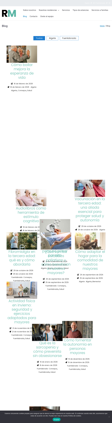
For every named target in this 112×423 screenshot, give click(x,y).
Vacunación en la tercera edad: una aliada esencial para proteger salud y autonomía (90, 200)
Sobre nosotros (29, 10)
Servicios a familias (100, 10)
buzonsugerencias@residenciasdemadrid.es (18, 358)
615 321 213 (7, 397)
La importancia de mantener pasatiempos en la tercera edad (56, 133)
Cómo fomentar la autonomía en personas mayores (90, 133)
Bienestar (96, 281)
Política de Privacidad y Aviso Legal (15, 331)
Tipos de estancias (81, 10)
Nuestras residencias (49, 10)
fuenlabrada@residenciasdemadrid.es (16, 403)
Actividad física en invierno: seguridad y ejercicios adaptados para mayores (22, 200)
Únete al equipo (47, 16)
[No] (109, 417)
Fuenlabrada (69, 38)
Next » (17, 295)
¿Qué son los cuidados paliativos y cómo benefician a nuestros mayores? (56, 262)
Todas (39, 38)
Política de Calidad (9, 337)
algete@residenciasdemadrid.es (14, 379)
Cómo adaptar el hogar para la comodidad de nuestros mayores (90, 260)
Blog (25, 16)
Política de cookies (9, 334)
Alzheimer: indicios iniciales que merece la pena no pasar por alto (56, 197)
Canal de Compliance (10, 340)
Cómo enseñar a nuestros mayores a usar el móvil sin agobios (22, 135)
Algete (52, 38)
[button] (58, 10)
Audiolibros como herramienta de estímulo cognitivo (56, 71)
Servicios (66, 10)
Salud (29, 90)
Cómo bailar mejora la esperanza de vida (22, 71)
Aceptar (56, 419)
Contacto (33, 16)
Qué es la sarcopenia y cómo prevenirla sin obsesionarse (90, 71)
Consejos (22, 90)
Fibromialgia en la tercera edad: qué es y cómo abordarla (21, 258)
